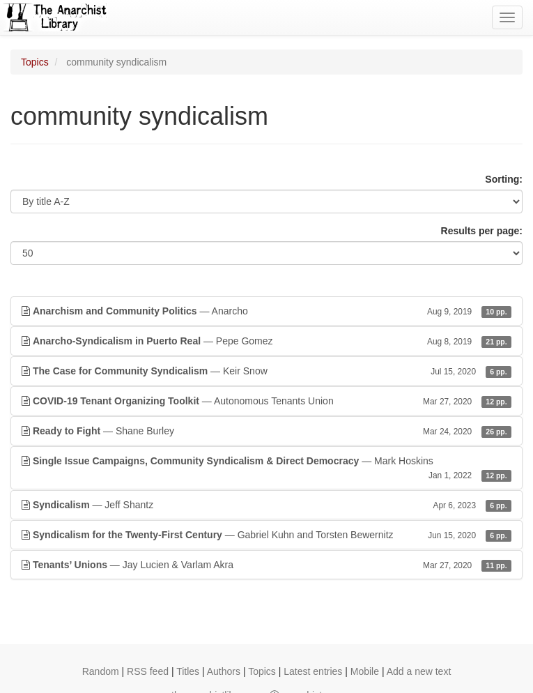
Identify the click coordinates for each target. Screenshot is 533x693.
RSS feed (148, 671)
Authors (223, 671)
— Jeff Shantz (266, 505)
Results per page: (482, 230)
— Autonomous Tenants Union (266, 401)
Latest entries (313, 671)
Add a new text (419, 671)
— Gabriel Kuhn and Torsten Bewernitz (266, 535)
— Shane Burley (266, 431)
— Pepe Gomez (266, 341)
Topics (35, 62)
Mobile (364, 671)
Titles (187, 671)
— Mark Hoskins (266, 468)
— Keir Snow (266, 371)
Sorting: (504, 179)
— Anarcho (266, 311)
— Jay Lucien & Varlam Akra (266, 565)
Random (100, 671)
